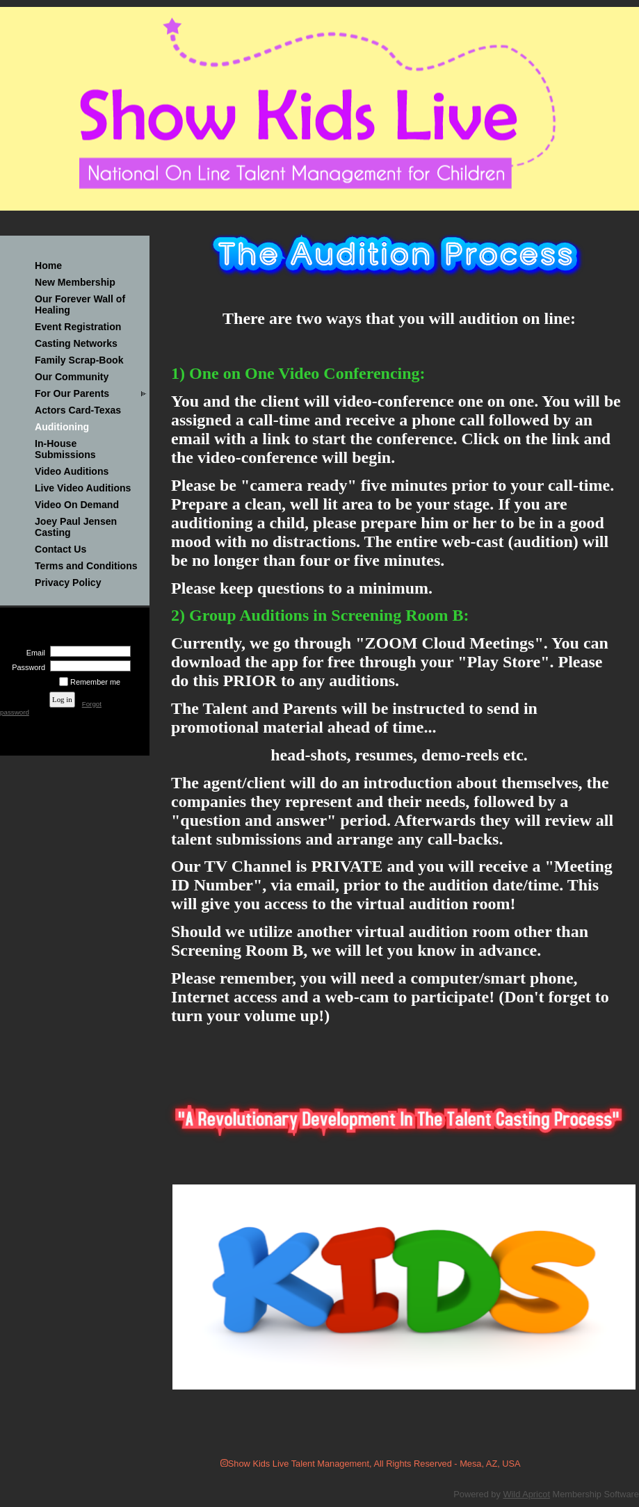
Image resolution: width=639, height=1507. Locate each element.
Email (33, 653)
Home (48, 265)
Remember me (95, 682)
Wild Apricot (526, 1494)
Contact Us (60, 549)
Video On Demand (77, 504)
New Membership (75, 282)
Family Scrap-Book (79, 360)
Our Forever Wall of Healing (80, 304)
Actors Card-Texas (78, 410)
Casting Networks (76, 343)
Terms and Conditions (86, 565)
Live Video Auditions (83, 488)
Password (26, 667)
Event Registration (78, 326)
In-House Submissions (65, 449)
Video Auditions (71, 471)
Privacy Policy (68, 582)
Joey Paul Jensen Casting (76, 527)
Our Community (71, 376)
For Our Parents (72, 393)
